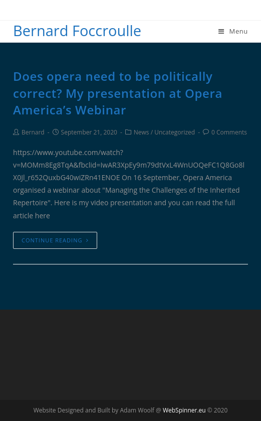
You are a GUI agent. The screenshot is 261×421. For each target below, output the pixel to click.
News (141, 132)
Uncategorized (174, 132)
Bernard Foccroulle (77, 30)
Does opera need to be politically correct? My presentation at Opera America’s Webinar (117, 93)
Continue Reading (55, 240)
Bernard (33, 132)
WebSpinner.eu (184, 410)
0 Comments (229, 132)
